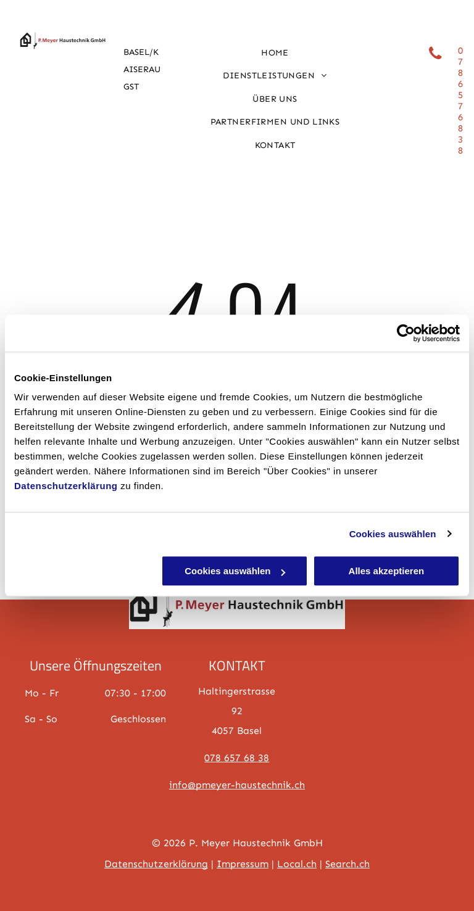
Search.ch (347, 864)
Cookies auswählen (392, 534)
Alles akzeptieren (387, 571)
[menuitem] (275, 53)
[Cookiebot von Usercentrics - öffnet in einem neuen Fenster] (406, 333)
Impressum (242, 864)
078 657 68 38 (236, 758)
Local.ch (297, 864)
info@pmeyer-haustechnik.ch (237, 785)
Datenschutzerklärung (66, 485)
